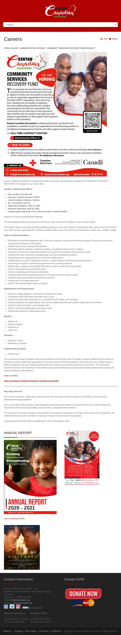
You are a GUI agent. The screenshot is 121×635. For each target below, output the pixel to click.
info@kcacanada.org (20, 600)
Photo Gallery (31, 631)
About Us (7, 631)
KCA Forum (44, 631)
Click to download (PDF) (14, 519)
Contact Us (56, 631)
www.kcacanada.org (22, 603)
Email (112, 39)
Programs (19, 631)
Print (104, 39)
